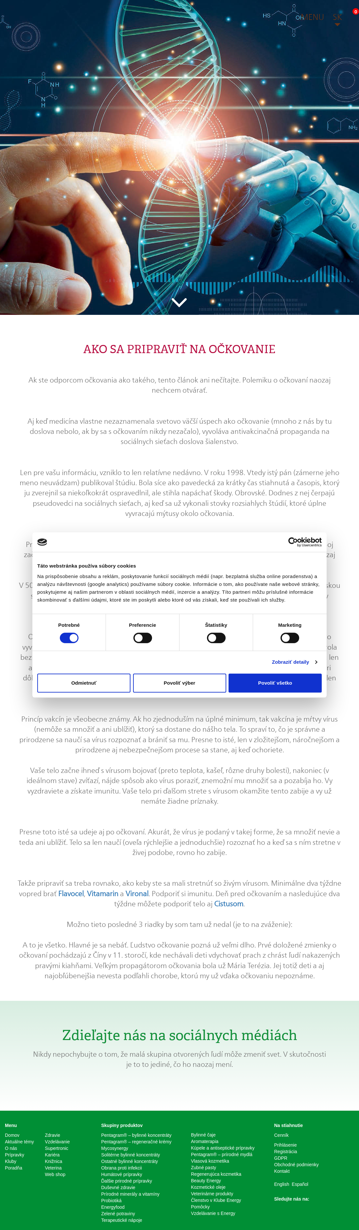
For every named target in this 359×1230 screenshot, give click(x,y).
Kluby (10, 1161)
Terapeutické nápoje (121, 1220)
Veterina (53, 1167)
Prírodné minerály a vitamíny (130, 1194)
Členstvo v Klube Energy (216, 1200)
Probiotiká (111, 1200)
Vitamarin (102, 893)
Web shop (55, 1174)
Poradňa (13, 1167)
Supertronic (56, 1148)
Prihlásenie (285, 1145)
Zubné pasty (203, 1167)
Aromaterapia (204, 1141)
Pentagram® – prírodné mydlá (221, 1154)
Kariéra (52, 1154)
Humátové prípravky (121, 1174)
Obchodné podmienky (296, 1164)
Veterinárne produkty (212, 1193)
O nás (11, 1148)
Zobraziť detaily (290, 662)
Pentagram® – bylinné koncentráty (136, 1135)
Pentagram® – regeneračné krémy (136, 1141)
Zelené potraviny (118, 1213)
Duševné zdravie (118, 1187)
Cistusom (228, 903)
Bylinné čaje (203, 1134)
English (281, 1184)
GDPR (280, 1158)
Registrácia (285, 1151)
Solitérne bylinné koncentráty (130, 1154)
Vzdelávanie (57, 1141)
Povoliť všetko (275, 683)
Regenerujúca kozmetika (216, 1174)
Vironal (137, 893)
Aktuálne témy (19, 1141)
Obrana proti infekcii (121, 1167)
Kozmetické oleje (208, 1187)
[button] (312, 18)
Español (300, 1184)
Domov (12, 1135)
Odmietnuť (83, 683)
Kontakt (282, 1171)
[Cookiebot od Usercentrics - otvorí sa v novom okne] (293, 542)
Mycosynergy (114, 1148)
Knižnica (53, 1161)
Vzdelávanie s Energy (213, 1213)
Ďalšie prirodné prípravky (126, 1181)
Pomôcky (200, 1206)
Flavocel (71, 893)
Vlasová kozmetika (210, 1161)
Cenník (281, 1135)
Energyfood (113, 1207)
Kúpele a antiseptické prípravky (223, 1148)
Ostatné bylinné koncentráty (129, 1161)
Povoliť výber (179, 683)
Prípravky (14, 1154)
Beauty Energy (206, 1180)
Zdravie (52, 1135)
